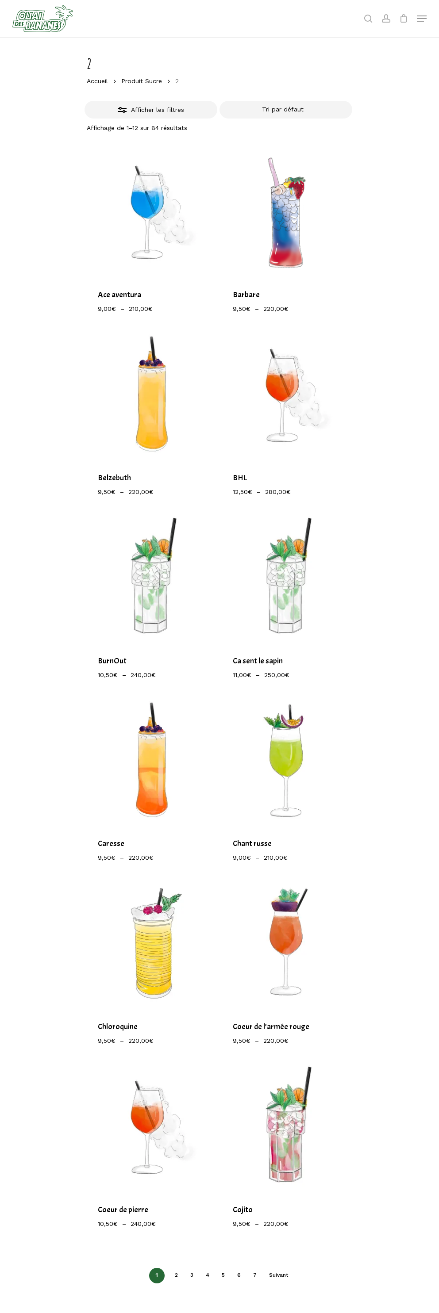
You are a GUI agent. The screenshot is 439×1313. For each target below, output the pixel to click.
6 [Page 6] (239, 1275)
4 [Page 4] (207, 1275)
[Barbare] (286, 211)
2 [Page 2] (176, 1275)
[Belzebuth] (151, 394)
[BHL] (286, 394)
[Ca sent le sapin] (286, 578)
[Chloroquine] (151, 943)
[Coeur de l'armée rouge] (286, 943)
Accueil (97, 80)
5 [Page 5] (223, 1275)
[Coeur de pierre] (151, 1126)
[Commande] (286, 110)
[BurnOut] (151, 578)
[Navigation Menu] (422, 18)
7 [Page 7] (255, 1275)
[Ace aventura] (151, 211)
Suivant (278, 1275)
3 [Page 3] (191, 1275)
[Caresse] (151, 761)
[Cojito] (286, 1126)
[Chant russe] (286, 761)
